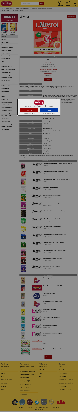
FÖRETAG (29, 122)
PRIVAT (49, 122)
